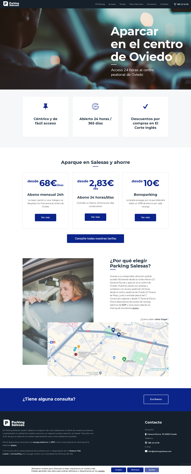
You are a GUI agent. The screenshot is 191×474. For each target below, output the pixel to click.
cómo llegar (161, 319)
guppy (135, 308)
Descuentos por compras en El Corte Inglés (145, 123)
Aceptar (118, 470)
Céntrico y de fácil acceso (45, 121)
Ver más (45, 217)
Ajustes (152, 470)
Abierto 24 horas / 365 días (95, 121)
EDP (124, 305)
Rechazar (135, 470)
